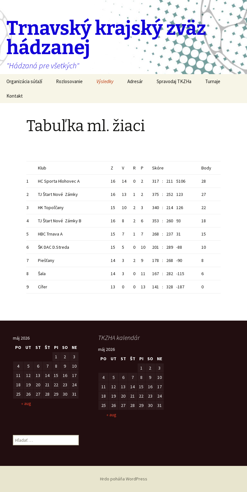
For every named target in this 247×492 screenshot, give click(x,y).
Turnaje (212, 81)
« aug (26, 403)
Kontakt (14, 96)
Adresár (135, 81)
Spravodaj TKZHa (174, 81)
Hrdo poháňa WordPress (123, 479)
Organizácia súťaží (24, 81)
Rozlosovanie (69, 81)
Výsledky (105, 81)
